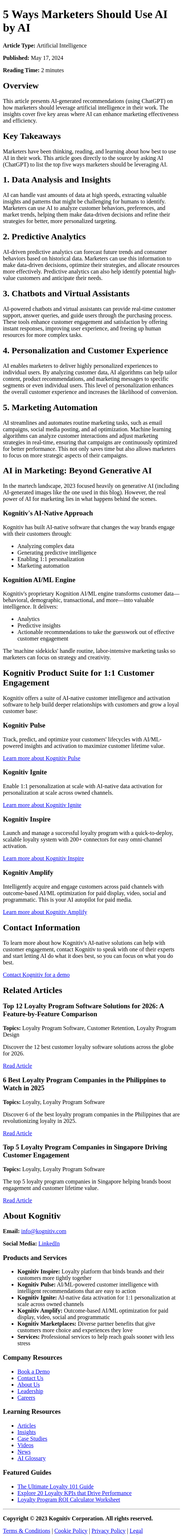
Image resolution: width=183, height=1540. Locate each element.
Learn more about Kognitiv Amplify (45, 912)
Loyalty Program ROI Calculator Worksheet (68, 1499)
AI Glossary (31, 1458)
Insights (26, 1432)
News (23, 1452)
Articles (26, 1425)
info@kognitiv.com (43, 1231)
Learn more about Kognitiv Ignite (42, 805)
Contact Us (30, 1378)
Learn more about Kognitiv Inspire (43, 858)
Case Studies (32, 1439)
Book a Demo (33, 1371)
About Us (28, 1385)
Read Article (17, 1066)
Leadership (30, 1391)
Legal (136, 1531)
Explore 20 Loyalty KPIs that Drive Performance (74, 1493)
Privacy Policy (109, 1531)
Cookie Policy (71, 1531)
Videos (25, 1445)
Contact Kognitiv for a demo (36, 975)
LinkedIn (49, 1243)
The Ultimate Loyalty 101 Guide (55, 1486)
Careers (26, 1398)
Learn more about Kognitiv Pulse (41, 758)
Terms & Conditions (26, 1531)
